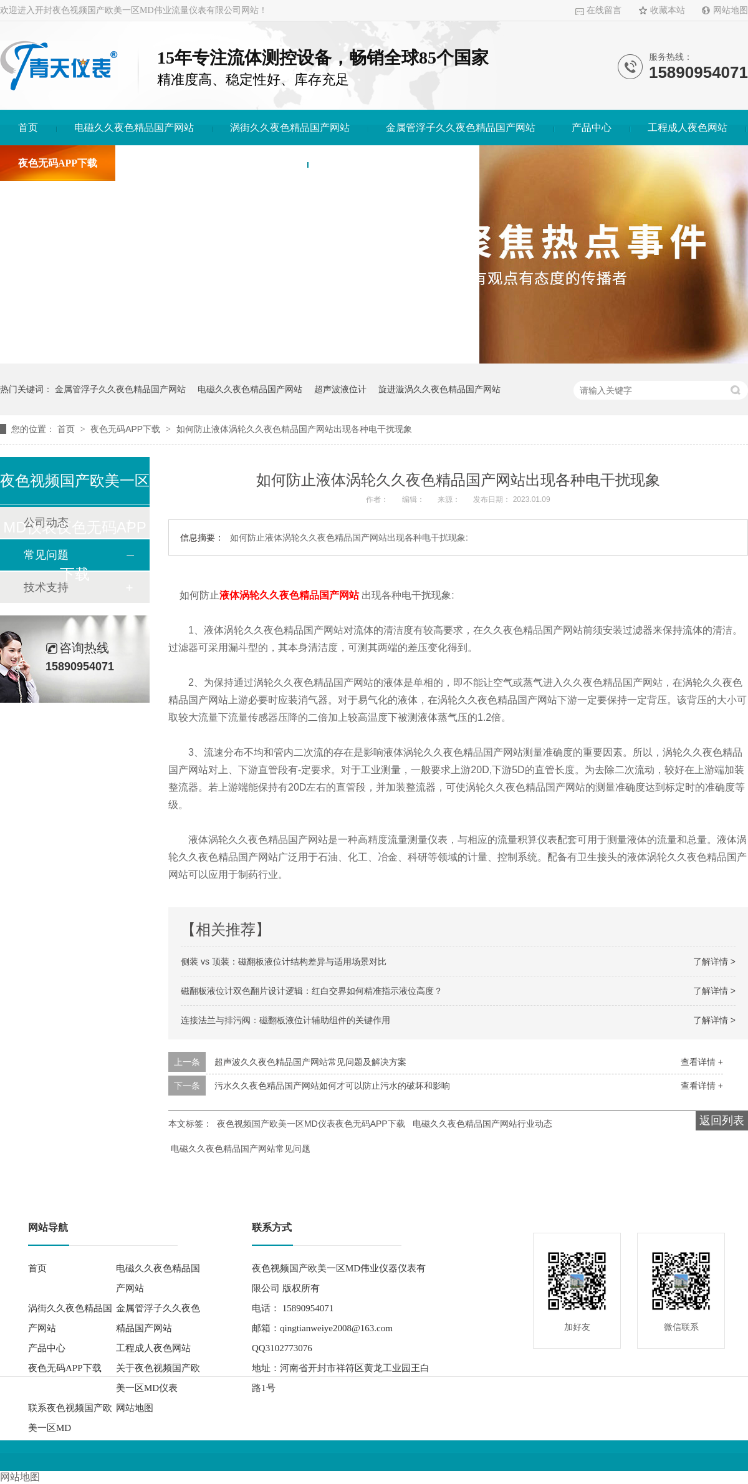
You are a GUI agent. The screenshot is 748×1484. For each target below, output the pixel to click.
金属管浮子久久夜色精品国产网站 (460, 127)
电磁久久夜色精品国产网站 (134, 127)
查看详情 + (702, 1062)
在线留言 (604, 10)
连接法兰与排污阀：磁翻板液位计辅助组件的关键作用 (285, 1020)
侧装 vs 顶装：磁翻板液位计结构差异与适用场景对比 (283, 961)
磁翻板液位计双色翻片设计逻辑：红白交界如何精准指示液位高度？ (312, 991)
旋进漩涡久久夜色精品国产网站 (439, 389)
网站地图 (730, 10)
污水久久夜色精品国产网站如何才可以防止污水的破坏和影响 (332, 1086)
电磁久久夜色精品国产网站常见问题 (240, 1149)
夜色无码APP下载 (57, 163)
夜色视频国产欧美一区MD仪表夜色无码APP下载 (311, 1124)
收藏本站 (667, 10)
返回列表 (721, 1120)
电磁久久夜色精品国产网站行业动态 (482, 1124)
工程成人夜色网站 (687, 127)
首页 (28, 127)
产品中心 (591, 127)
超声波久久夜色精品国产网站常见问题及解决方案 (310, 1062)
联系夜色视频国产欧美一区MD (393, 163)
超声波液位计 (340, 389)
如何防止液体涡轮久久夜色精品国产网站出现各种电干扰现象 (294, 429)
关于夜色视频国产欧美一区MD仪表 (211, 163)
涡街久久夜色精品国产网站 (290, 127)
